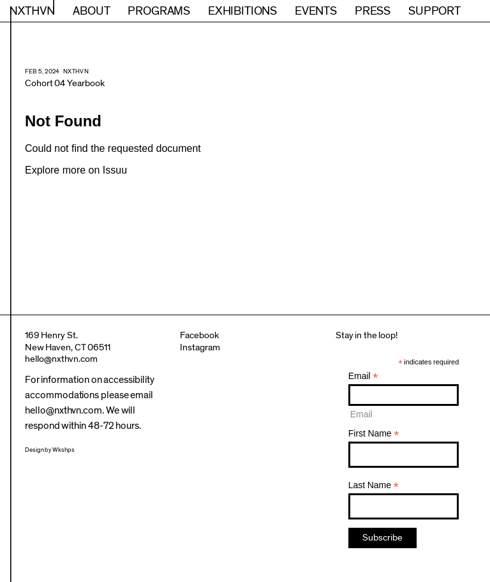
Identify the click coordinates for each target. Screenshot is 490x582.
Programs (158, 11)
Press (372, 11)
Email (363, 376)
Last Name (373, 485)
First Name (373, 434)
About (91, 11)
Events (316, 11)
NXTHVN (32, 11)
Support (434, 11)
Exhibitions (242, 11)
